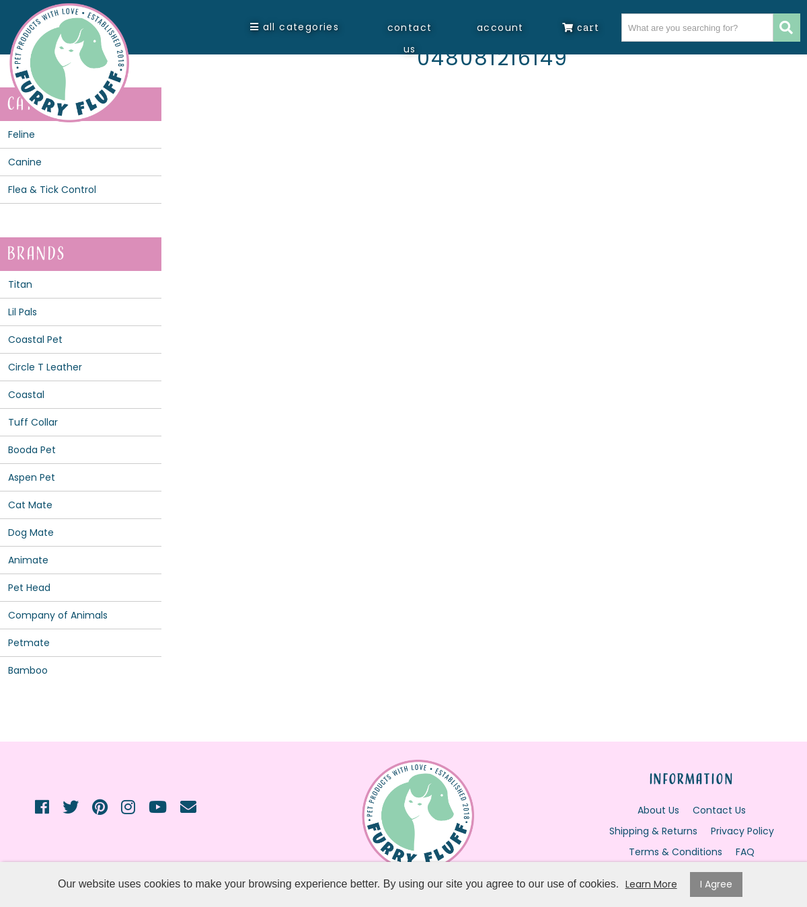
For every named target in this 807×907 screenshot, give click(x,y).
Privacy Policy (742, 831)
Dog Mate (31, 532)
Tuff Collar (33, 422)
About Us (658, 810)
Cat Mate (30, 505)
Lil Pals (22, 312)
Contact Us (409, 38)
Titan (20, 284)
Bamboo (28, 670)
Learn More (651, 884)
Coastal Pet (35, 339)
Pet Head (29, 587)
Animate (28, 560)
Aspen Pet (31, 477)
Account (500, 27)
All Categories (294, 27)
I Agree (716, 884)
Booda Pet (32, 450)
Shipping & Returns (653, 831)
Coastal (26, 394)
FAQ (745, 852)
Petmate (29, 642)
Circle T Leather (45, 367)
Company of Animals (58, 615)
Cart (580, 27)
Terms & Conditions (675, 852)
